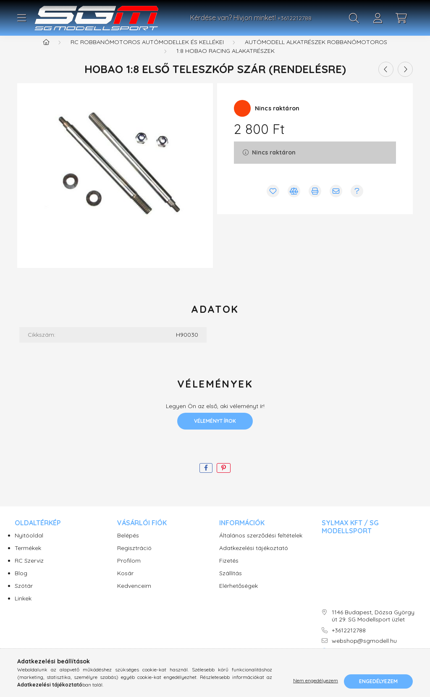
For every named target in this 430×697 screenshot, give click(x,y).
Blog (21, 583)
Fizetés (229, 571)
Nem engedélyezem (315, 681)
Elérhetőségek (238, 596)
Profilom (129, 571)
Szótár (24, 596)
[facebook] (205, 478)
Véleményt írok (215, 431)
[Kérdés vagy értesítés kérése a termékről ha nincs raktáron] (357, 201)
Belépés (128, 546)
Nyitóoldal (29, 546)
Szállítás (230, 583)
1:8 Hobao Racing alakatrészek (225, 61)
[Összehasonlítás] (294, 201)
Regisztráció (134, 558)
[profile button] (377, 18)
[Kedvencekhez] (273, 201)
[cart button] (401, 18)
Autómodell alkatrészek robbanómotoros (316, 52)
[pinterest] (224, 478)
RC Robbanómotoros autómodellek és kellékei (147, 52)
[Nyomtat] (315, 201)
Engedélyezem (378, 681)
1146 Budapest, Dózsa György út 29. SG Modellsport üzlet (373, 626)
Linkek (23, 609)
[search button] (354, 18)
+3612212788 (295, 18)
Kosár (125, 583)
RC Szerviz (29, 571)
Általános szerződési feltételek (260, 546)
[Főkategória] (46, 52)
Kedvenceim (134, 596)
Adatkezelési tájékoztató (253, 558)
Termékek (28, 558)
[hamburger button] (21, 18)
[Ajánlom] (336, 201)
